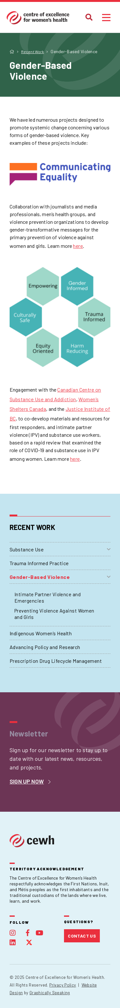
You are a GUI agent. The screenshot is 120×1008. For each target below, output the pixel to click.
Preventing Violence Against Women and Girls (54, 614)
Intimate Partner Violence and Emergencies (47, 597)
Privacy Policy (62, 985)
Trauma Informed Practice (39, 563)
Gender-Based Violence (40, 577)
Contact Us (82, 936)
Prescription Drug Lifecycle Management (56, 661)
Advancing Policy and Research (45, 647)
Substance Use (27, 549)
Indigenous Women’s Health (41, 633)
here (78, 246)
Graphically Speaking (49, 992)
